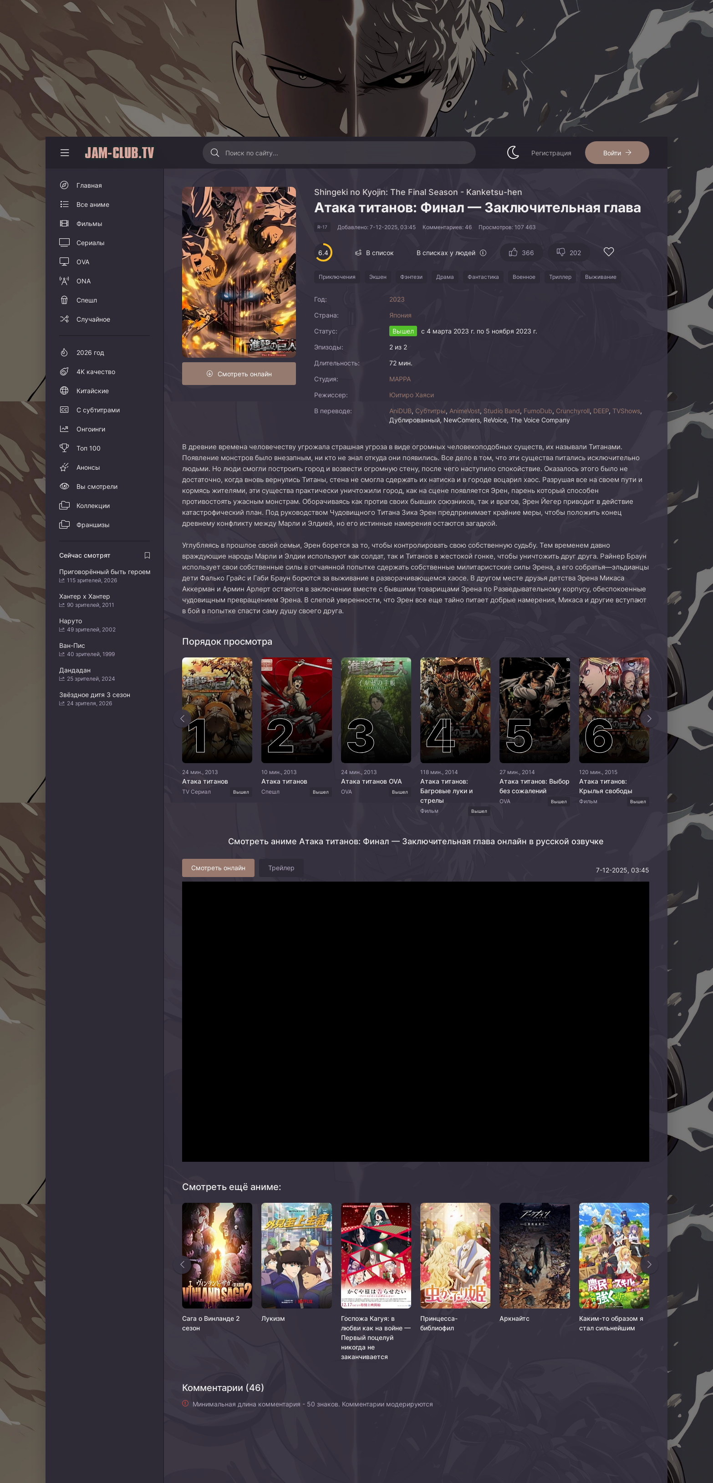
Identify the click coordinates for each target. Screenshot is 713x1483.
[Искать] (215, 152)
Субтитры (430, 411)
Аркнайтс (514, 1318)
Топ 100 (88, 448)
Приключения (337, 276)
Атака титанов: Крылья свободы (605, 786)
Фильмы (89, 223)
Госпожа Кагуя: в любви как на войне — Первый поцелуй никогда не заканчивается (376, 1337)
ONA (83, 281)
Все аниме (92, 204)
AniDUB (400, 411)
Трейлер (281, 868)
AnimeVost (464, 411)
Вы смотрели (96, 486)
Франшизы (93, 525)
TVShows (626, 411)
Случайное (93, 319)
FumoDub (538, 411)
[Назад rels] (182, 1265)
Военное (524, 276)
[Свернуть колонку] (65, 153)
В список (380, 253)
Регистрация (551, 153)
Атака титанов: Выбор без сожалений (534, 786)
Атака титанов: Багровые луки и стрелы (446, 790)
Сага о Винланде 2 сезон (211, 1323)
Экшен (378, 276)
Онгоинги (90, 429)
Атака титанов (205, 781)
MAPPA (400, 379)
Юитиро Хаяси (411, 395)
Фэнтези (411, 276)
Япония (400, 315)
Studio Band (502, 411)
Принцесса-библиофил (439, 1323)
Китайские (92, 391)
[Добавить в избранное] (609, 253)
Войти (612, 153)
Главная (89, 185)
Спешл (86, 300)
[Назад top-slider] (182, 718)
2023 (397, 299)
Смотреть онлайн (245, 374)
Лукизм (273, 1318)
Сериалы (90, 242)
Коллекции (93, 505)
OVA (82, 262)
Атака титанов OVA (371, 781)
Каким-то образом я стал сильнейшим (611, 1323)
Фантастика (483, 276)
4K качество (95, 371)
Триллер (560, 276)
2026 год (90, 352)
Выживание (600, 276)
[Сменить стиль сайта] (513, 153)
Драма (445, 276)
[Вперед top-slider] (649, 718)
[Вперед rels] (649, 1265)
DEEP (601, 411)
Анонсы (88, 467)
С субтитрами (98, 410)
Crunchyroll (573, 411)
